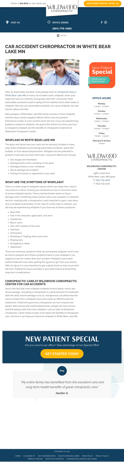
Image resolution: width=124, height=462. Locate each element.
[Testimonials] (62, 384)
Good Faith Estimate (54, 459)
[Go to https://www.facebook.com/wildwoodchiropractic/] (101, 23)
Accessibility (29, 456)
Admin (17, 456)
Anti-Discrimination (46, 456)
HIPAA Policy (87, 456)
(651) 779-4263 (62, 28)
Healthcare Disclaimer (68, 456)
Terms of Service (35, 459)
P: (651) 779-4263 (101, 180)
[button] (62, 354)
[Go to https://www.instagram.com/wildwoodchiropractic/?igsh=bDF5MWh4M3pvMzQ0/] (105, 23)
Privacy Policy (102, 456)
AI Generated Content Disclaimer (81, 459)
